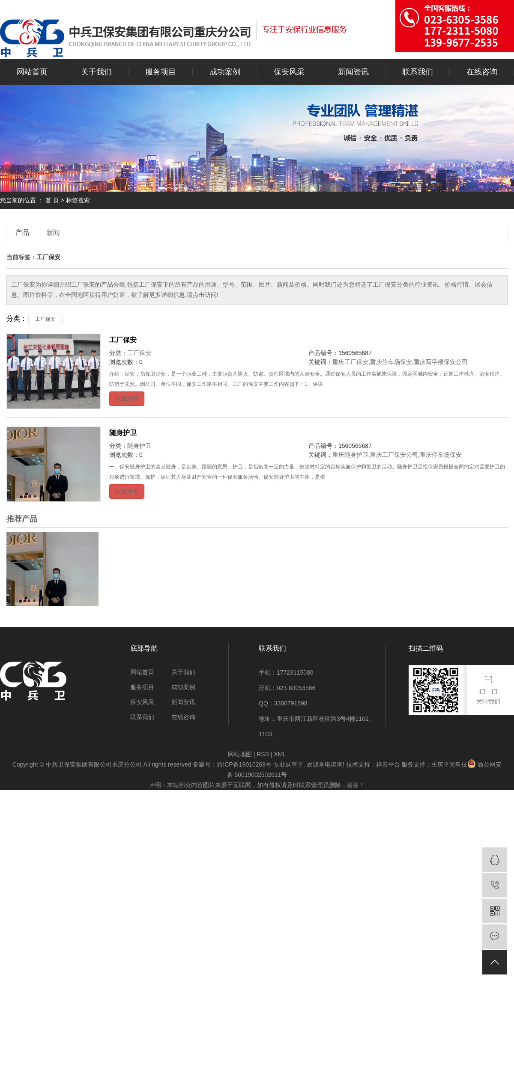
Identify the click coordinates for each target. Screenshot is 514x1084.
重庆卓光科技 (449, 764)
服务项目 (160, 72)
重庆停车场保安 (391, 361)
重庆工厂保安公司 (394, 454)
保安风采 (289, 72)
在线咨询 (481, 72)
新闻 (53, 232)
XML (280, 754)
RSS (263, 754)
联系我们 (417, 72)
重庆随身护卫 (350, 454)
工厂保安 (45, 319)
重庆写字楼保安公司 (441, 361)
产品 (22, 232)
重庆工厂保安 (350, 361)
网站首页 (32, 72)
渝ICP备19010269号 (244, 764)
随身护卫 (123, 432)
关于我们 (96, 72)
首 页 (52, 200)
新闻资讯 (353, 72)
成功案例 (224, 72)
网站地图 (240, 754)
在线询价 (127, 398)
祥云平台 (388, 764)
